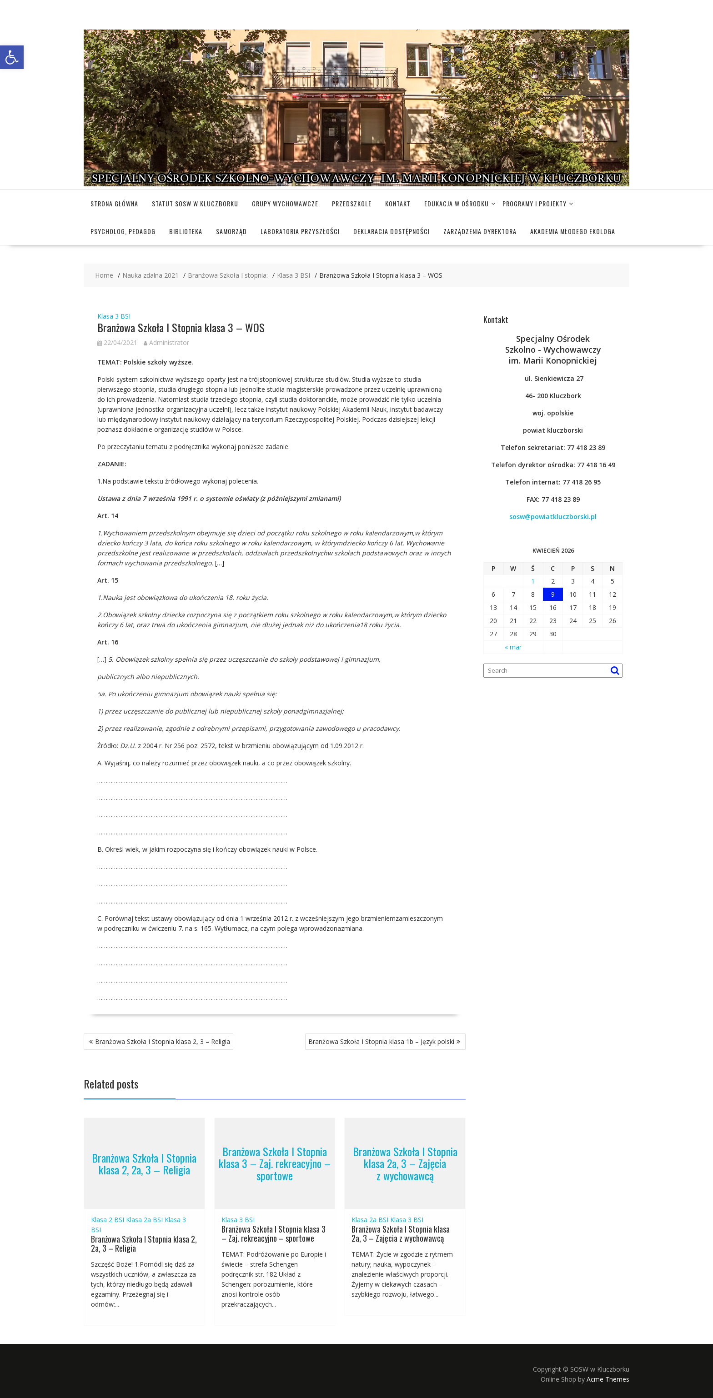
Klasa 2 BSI (107, 1219)
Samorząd (231, 231)
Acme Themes (608, 1379)
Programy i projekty (534, 203)
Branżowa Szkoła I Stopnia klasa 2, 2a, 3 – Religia (144, 1163)
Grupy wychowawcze (285, 203)
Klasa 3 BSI (114, 316)
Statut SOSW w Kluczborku (195, 203)
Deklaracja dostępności (391, 231)
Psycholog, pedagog (123, 231)
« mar (513, 647)
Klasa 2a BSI (144, 1219)
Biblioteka (185, 231)
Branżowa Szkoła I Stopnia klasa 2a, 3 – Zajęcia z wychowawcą (405, 1163)
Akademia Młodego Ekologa (572, 231)
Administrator (166, 342)
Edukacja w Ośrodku (456, 203)
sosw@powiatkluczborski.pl (553, 516)
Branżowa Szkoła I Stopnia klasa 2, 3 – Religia (162, 1041)
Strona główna (114, 203)
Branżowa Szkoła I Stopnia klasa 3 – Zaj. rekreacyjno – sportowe (275, 1163)
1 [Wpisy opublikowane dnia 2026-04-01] (533, 581)
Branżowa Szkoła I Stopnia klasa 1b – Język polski (381, 1041)
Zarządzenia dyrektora (480, 231)
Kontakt (398, 203)
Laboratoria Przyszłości (300, 231)
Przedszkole (352, 203)
